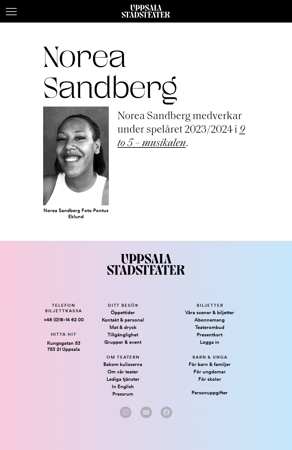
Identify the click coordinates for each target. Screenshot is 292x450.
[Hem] (146, 11)
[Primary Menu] (11, 12)
